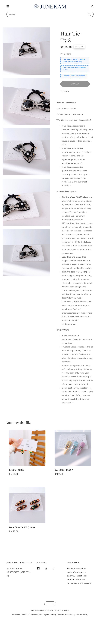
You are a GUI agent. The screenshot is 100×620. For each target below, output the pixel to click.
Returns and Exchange (66, 614)
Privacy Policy (82, 614)
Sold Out (75, 84)
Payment (34, 614)
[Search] (89, 14)
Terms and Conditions (20, 614)
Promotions (65, 54)
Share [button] (64, 91)
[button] (8, 6)
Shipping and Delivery (47, 614)
